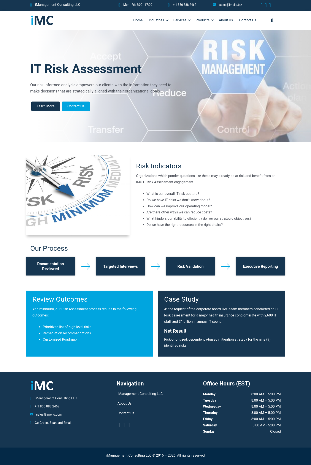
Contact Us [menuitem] (247, 20)
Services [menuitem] (179, 20)
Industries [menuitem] (156, 20)
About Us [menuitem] (226, 20)
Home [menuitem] (138, 20)
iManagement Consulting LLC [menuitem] (140, 394)
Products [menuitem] (202, 20)
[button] (167, 20)
